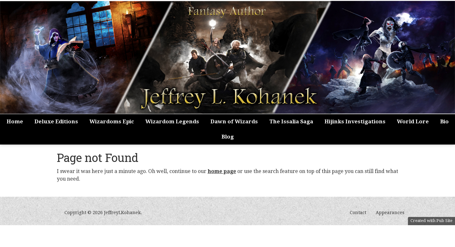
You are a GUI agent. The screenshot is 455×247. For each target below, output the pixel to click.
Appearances (390, 212)
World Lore (413, 121)
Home (15, 121)
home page (222, 171)
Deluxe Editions (56, 121)
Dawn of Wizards (234, 121)
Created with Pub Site (431, 220)
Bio (444, 121)
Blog (227, 136)
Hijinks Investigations (355, 121)
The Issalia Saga (291, 121)
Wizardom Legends (172, 121)
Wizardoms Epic (111, 121)
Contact (358, 212)
